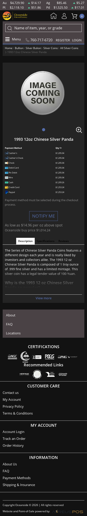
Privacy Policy (13, 406)
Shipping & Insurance (19, 484)
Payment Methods (17, 478)
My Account (65, 16)
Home (53, 16)
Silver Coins (50, 48)
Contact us (11, 392)
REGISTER (63, 40)
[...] (43, 28)
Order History (13, 445)
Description (25, 241)
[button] (44, 129)
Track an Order (14, 438)
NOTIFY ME (43, 216)
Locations (13, 333)
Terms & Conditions (18, 413)
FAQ (9, 324)
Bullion (19, 48)
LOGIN (77, 40)
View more (44, 298)
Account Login (13, 431)
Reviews (63, 241)
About (10, 315)
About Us (10, 464)
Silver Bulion (33, 48)
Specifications (45, 241)
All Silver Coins (69, 48)
